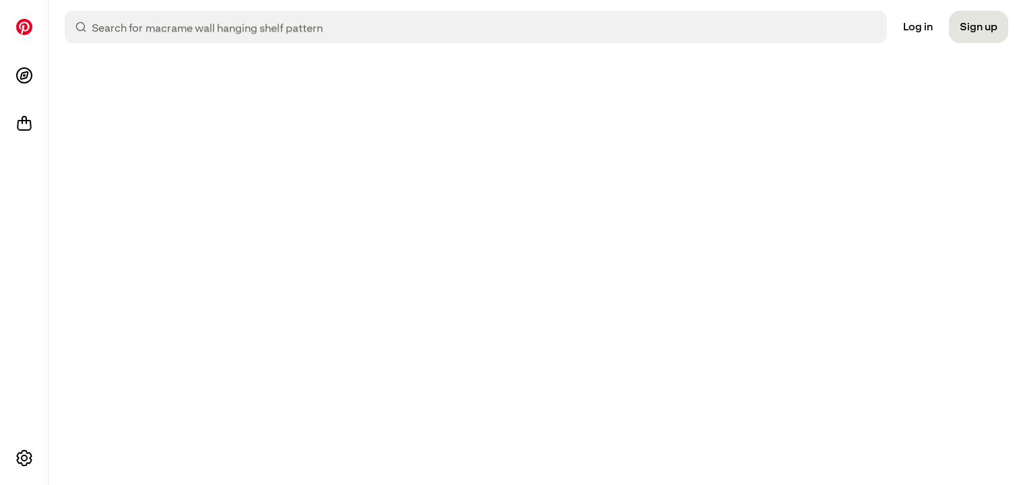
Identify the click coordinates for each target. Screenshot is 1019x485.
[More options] (24, 458)
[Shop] (24, 124)
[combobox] (487, 27)
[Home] (24, 27)
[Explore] (24, 75)
